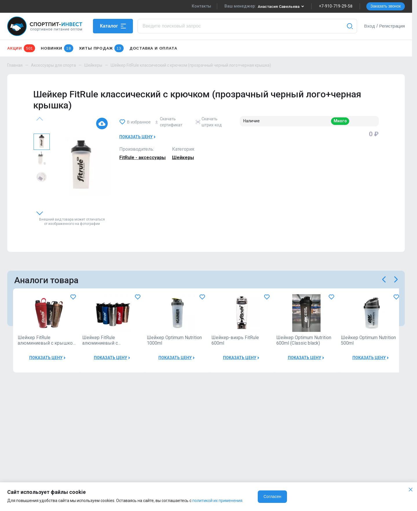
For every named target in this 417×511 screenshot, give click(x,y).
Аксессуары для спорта (53, 65)
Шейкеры (93, 65)
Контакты (200, 6)
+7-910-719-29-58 (335, 6)
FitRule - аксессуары (142, 157)
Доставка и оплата (153, 48)
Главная (15, 65)
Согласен (272, 496)
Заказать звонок (385, 6)
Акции (21, 48)
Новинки (57, 48)
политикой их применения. (217, 500)
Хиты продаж (101, 48)
